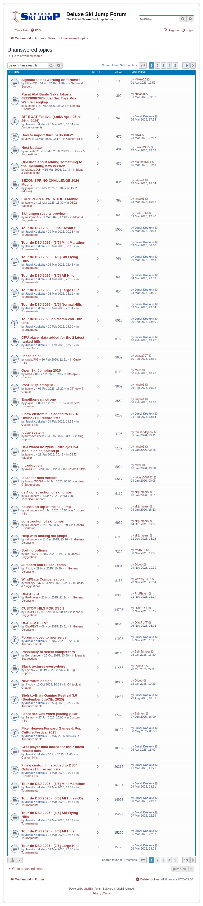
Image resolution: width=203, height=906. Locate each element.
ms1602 (30, 553)
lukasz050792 (34, 481)
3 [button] (163, 65)
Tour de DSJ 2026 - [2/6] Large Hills (50, 290)
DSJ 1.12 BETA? (34, 623)
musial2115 (32, 151)
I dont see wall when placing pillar (49, 714)
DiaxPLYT (31, 611)
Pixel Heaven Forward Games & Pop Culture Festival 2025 (51, 730)
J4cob (29, 568)
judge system (32, 432)
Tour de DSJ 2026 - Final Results (48, 228)
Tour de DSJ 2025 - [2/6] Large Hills (50, 846)
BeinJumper (33, 655)
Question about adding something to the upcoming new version (51, 164)
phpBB (88, 888)
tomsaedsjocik (34, 436)
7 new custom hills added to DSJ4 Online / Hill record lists (49, 767)
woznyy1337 (33, 582)
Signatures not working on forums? (50, 80)
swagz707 (32, 359)
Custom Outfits (76, 469)
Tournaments (29, 234)
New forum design (36, 681)
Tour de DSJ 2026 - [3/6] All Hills (47, 275)
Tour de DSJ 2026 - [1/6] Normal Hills (51, 304)
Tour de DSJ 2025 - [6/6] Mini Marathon (53, 784)
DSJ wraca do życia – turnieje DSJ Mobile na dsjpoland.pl (49, 449)
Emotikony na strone (38, 399)
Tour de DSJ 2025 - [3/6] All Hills (47, 831)
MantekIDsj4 (33, 169)
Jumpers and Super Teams (43, 565)
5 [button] (175, 65)
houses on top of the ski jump (46, 507)
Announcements (32, 127)
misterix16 (32, 217)
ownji (28, 469)
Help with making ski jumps (44, 536)
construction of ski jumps (42, 521)
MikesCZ (31, 83)
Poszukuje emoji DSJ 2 (40, 385)
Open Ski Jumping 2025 (41, 370)
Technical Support (32, 499)
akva (28, 138)
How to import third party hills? (47, 135)
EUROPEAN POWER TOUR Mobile (49, 199)
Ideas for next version (39, 478)
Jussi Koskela (35, 124)
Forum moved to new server (44, 637)
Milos (28, 374)
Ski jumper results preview (43, 213)
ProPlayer (31, 597)
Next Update (31, 148)
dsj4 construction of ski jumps (46, 492)
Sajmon (30, 717)
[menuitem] (35, 30)
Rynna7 (30, 670)
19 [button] (186, 65)
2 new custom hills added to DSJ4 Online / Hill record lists (49, 416)
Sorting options (34, 550)
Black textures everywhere (43, 666)
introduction (31, 465)
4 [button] (169, 65)
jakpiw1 (30, 188)
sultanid (30, 105)
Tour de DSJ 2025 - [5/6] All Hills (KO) (52, 798)
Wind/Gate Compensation (42, 579)
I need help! (31, 356)
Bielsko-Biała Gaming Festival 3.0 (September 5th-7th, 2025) (49, 697)
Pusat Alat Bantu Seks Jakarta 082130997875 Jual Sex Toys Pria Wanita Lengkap (48, 98)
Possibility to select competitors (48, 652)
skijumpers (32, 495)
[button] (143, 65)
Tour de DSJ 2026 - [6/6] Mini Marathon (53, 243)
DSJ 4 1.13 (30, 594)
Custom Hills (74, 138)
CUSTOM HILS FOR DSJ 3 (42, 608)
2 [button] (157, 65)
